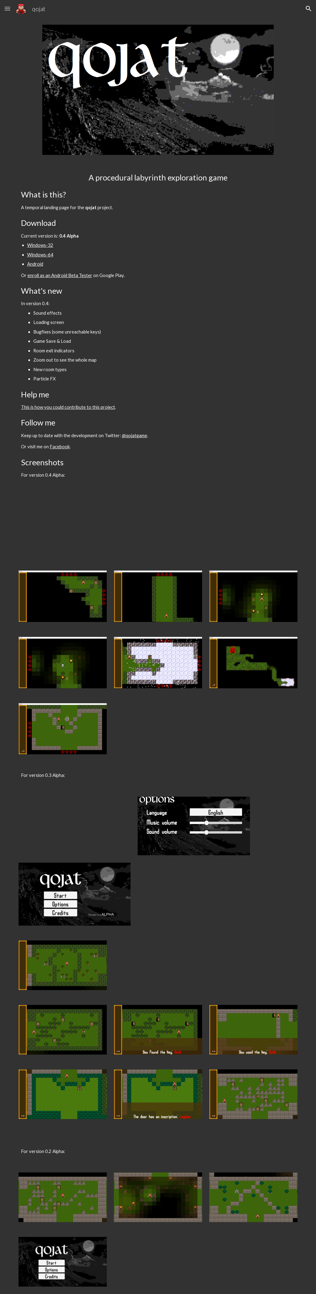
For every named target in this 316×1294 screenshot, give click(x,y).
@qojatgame (134, 435)
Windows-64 (40, 254)
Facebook (60, 446)
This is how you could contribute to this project (68, 407)
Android (35, 264)
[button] (7, 8)
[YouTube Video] (75, 526)
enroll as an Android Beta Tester (59, 275)
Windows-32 (40, 245)
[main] (158, 326)
